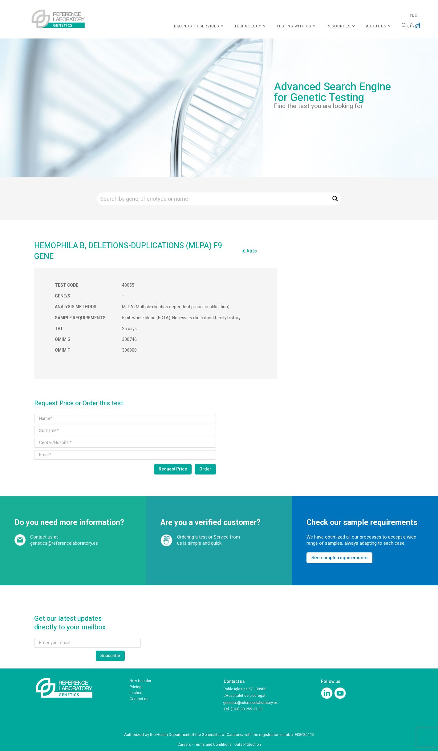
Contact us (139, 699)
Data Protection (247, 744)
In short (136, 693)
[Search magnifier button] (335, 198)
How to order (140, 681)
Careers (184, 744)
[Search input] (213, 198)
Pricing (135, 687)
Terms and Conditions (213, 744)
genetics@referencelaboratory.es (64, 543)
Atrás (251, 251)
